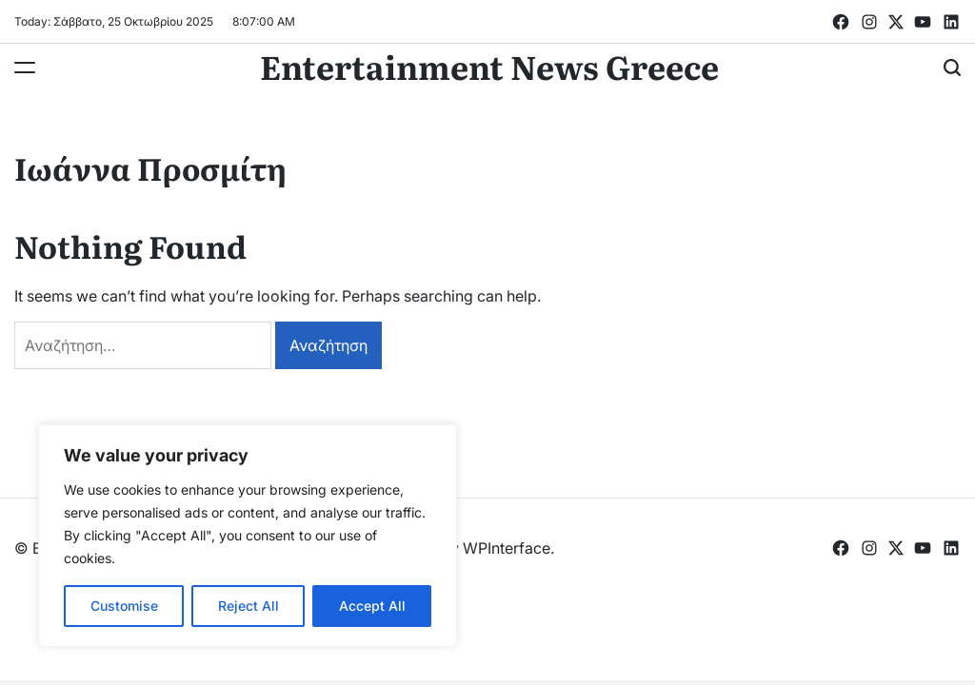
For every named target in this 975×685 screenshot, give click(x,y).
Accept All (372, 605)
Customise (124, 605)
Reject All (248, 605)
